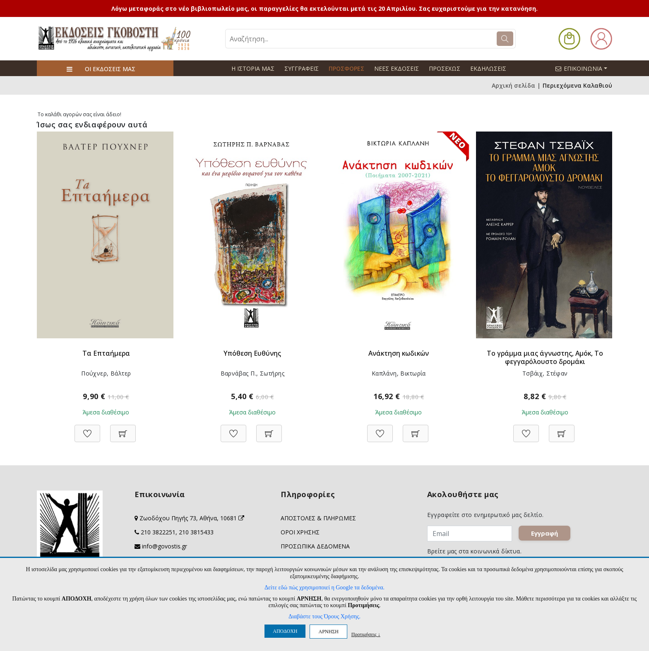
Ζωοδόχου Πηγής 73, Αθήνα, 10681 (191, 518)
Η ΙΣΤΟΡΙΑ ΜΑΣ (252, 68)
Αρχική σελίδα (513, 85)
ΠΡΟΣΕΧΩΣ (444, 68)
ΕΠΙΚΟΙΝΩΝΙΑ (585, 68)
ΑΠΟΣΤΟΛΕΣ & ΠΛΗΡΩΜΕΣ (318, 518)
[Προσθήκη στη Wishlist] (87, 429)
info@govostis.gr (164, 546)
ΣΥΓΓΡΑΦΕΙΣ (301, 68)
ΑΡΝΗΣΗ (328, 631)
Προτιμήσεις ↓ (365, 634)
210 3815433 (196, 532)
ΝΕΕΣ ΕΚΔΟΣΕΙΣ (396, 68)
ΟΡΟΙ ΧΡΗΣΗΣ (300, 532)
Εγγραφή (544, 533)
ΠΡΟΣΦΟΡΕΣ (346, 68)
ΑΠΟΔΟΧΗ (285, 631)
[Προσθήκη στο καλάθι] (123, 429)
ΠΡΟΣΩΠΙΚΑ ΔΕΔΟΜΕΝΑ (315, 546)
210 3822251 (158, 532)
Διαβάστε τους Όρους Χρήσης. (324, 616)
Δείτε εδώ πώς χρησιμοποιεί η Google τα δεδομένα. (324, 587)
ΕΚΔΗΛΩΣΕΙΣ (488, 68)
